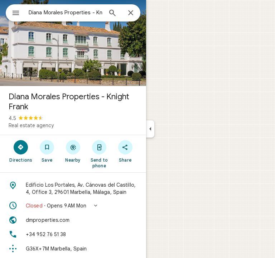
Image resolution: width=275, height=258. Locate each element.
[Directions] (21, 151)
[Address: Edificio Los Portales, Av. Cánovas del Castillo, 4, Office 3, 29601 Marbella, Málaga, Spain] (73, 188)
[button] (73, 206)
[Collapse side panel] (150, 129)
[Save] (47, 151)
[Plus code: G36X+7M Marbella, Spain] (73, 249)
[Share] (125, 151)
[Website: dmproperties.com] (73, 220)
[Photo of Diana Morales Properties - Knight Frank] (73, 43)
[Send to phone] (99, 154)
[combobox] (65, 12)
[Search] (112, 13)
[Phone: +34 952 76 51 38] (73, 234)
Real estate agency (31, 125)
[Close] (130, 13)
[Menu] (16, 13)
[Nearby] (73, 151)
